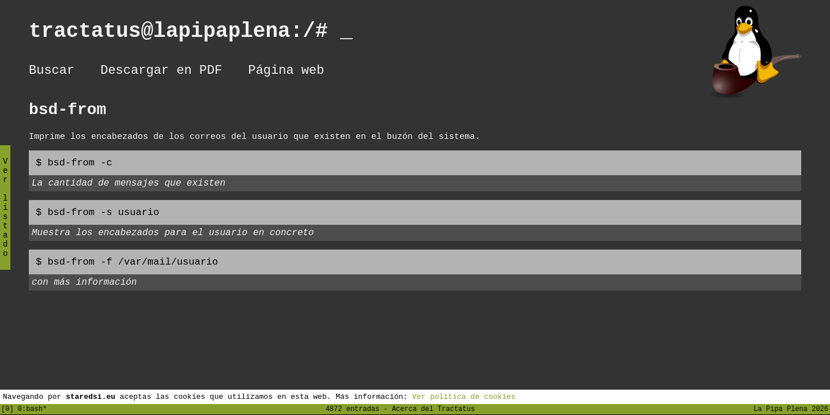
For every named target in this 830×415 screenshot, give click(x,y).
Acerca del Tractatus (433, 408)
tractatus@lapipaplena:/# (191, 34)
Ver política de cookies (463, 396)
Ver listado (5, 217)
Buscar (51, 72)
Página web (286, 72)
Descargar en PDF (161, 72)
